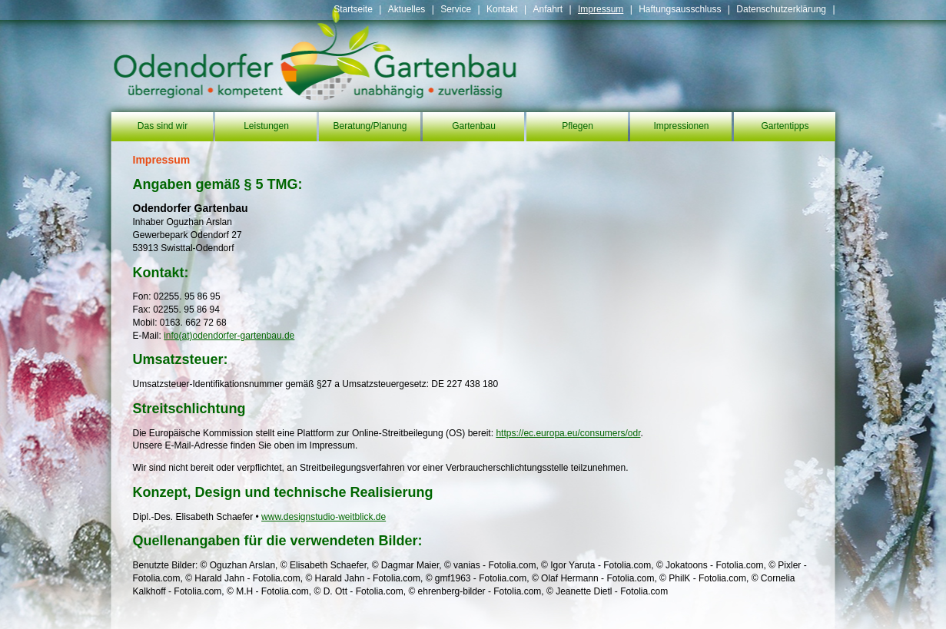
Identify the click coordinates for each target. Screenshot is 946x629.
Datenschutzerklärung (781, 9)
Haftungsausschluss (680, 9)
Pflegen (577, 126)
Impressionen (681, 126)
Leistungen (266, 126)
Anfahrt (548, 9)
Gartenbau (474, 126)
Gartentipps (784, 126)
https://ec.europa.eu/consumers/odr (568, 433)
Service (455, 9)
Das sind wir (163, 126)
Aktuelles (407, 9)
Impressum (600, 9)
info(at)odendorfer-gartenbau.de (229, 335)
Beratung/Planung (370, 126)
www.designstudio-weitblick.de (323, 516)
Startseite (353, 9)
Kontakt (502, 9)
